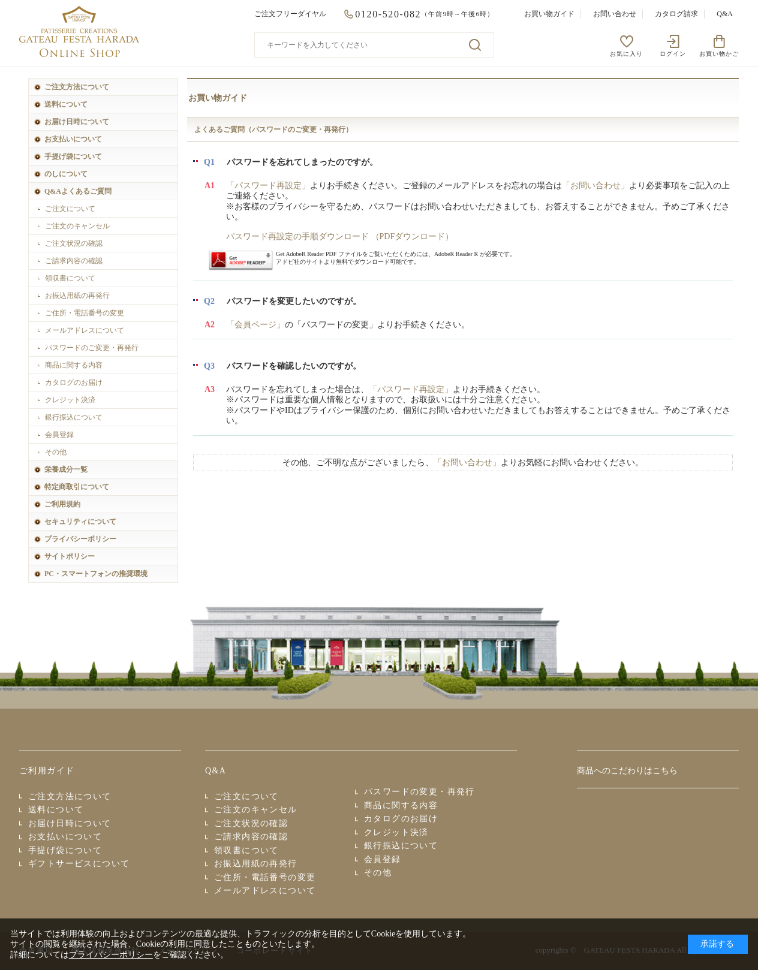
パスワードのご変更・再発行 (92, 348)
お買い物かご (719, 53)
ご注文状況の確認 (74, 243)
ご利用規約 (62, 504)
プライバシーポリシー (80, 539)
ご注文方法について (76, 87)
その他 (56, 452)
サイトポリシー (69, 556)
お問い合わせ (614, 14)
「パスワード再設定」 (268, 185)
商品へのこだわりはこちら (627, 770)
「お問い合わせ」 (595, 185)
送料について (66, 104)
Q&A (725, 14)
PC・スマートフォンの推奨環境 (96, 574)
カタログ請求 (676, 14)
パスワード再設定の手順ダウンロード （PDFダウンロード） (339, 236)
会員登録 (59, 434)
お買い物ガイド (549, 14)
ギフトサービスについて (79, 863)
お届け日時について (76, 122)
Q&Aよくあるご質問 (78, 191)
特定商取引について (76, 487)
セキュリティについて (80, 521)
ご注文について (70, 208)
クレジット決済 (70, 400)
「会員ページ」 (255, 324)
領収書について (70, 278)
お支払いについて (73, 139)
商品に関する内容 (74, 365)
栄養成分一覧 (66, 469)
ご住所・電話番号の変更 (84, 313)
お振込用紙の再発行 (77, 295)
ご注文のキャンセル (77, 226)
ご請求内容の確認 (74, 261)
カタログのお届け (74, 382)
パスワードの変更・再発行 (419, 791)
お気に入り (626, 53)
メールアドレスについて (84, 330)
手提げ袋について (73, 156)
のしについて (66, 174)
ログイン (673, 53)
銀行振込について (74, 417)
